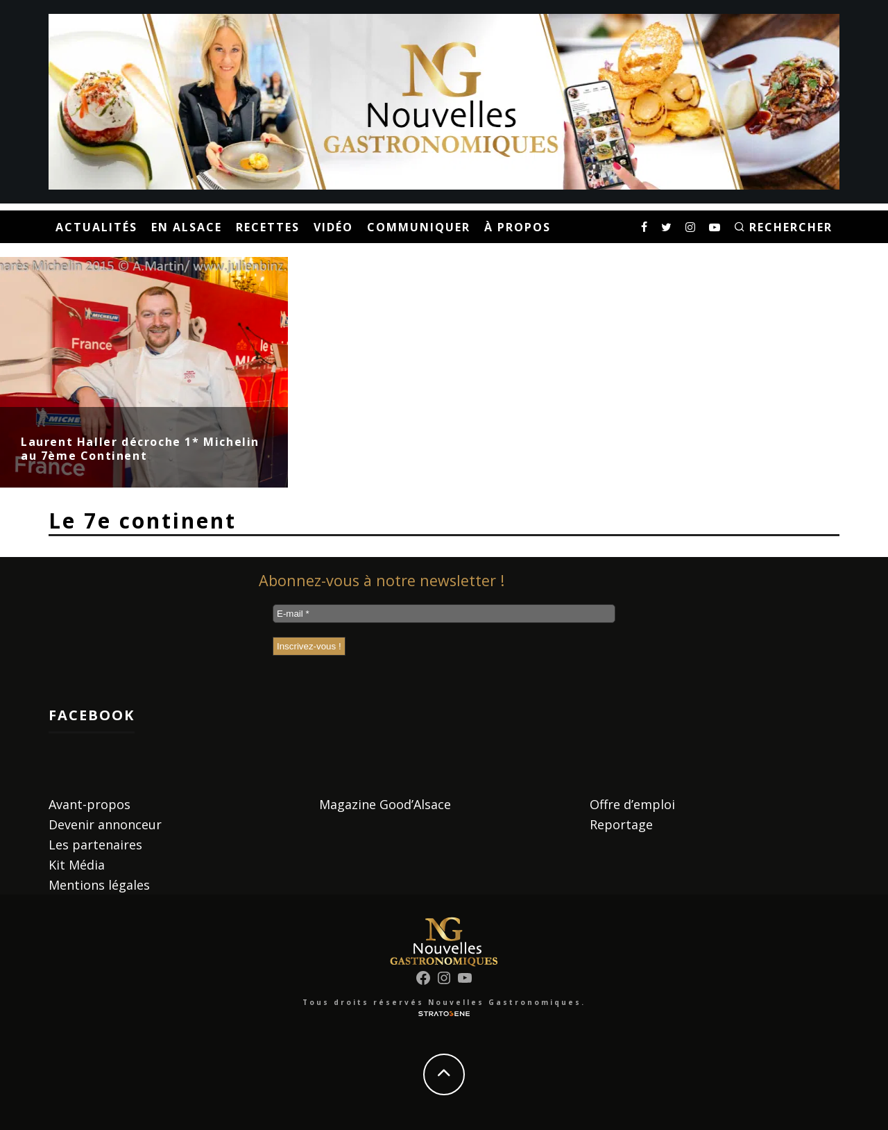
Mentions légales (99, 884)
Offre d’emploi (632, 804)
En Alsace (186, 227)
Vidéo (333, 227)
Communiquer (418, 227)
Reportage (621, 824)
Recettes (268, 227)
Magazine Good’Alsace (385, 804)
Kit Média (77, 864)
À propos (517, 227)
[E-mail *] (444, 613)
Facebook (92, 715)
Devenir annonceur (105, 824)
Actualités (96, 227)
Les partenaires (95, 844)
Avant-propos (89, 804)
